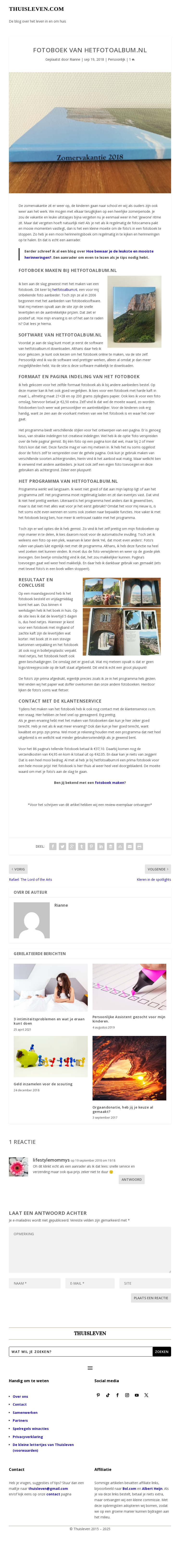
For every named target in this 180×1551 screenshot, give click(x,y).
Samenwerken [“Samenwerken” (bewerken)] (25, 1412)
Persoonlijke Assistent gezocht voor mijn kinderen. (129, 1019)
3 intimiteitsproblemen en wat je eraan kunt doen (49, 1021)
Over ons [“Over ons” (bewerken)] (20, 1396)
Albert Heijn (152, 1488)
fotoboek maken (109, 782)
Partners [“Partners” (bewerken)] (20, 1420)
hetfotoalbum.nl (64, 289)
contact (53, 1494)
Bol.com (129, 1488)
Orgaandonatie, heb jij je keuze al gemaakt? (123, 1109)
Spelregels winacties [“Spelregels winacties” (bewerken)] (31, 1428)
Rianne (75, 59)
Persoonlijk (116, 59)
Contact (20, 1404)
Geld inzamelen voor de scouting (43, 1084)
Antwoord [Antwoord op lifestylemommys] (132, 1179)
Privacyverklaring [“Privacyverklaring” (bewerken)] (28, 1436)
